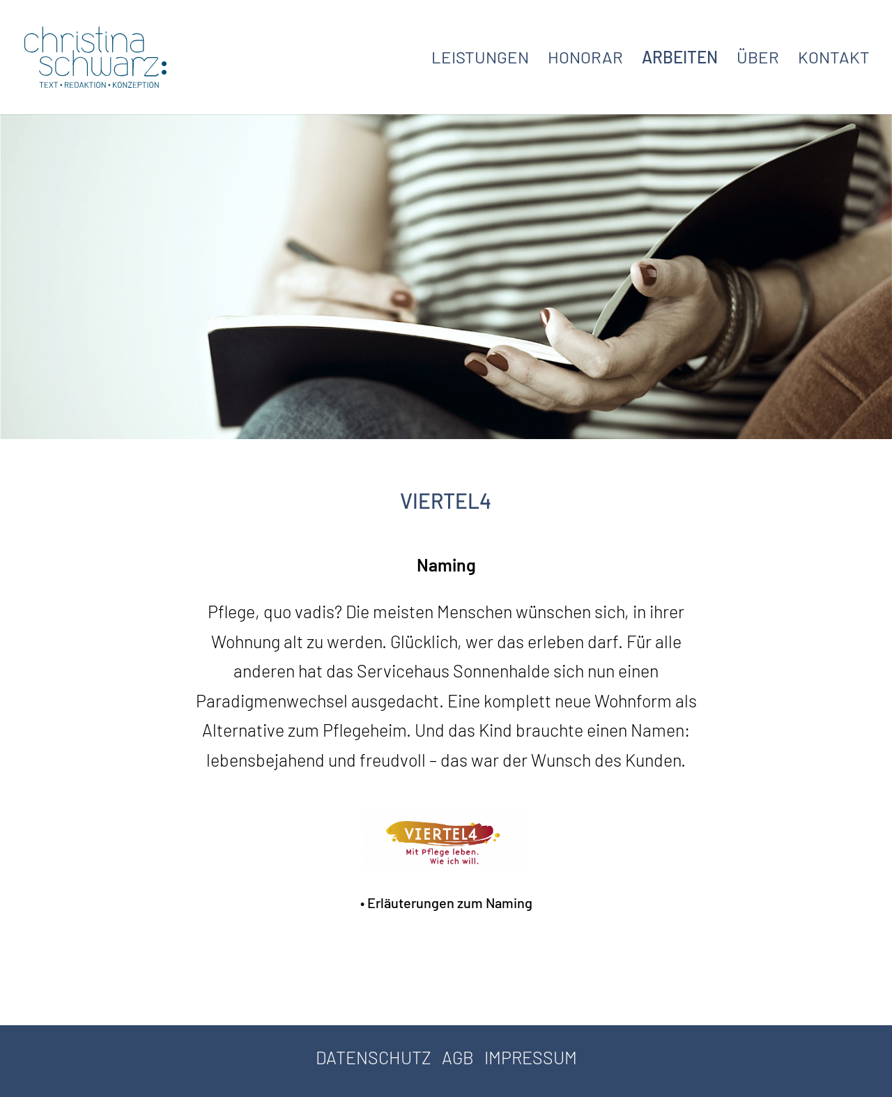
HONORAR (585, 59)
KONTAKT (834, 59)
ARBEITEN (680, 59)
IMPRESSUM (530, 1057)
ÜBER (758, 59)
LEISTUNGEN (480, 59)
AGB (458, 1057)
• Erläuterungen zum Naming (446, 902)
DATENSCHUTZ (373, 1057)
